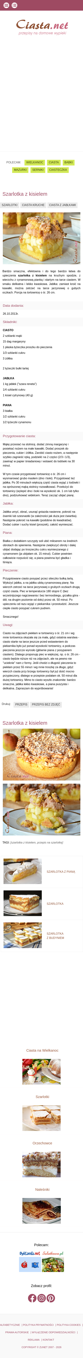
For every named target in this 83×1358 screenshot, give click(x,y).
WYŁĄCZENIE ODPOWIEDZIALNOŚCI (53, 1332)
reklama (34, 1339)
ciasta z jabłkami (62, 205)
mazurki (20, 169)
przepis (21, 704)
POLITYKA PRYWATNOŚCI (38, 1324)
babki (68, 162)
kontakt (48, 1339)
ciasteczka (58, 169)
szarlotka (55, 903)
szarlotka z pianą (61, 871)
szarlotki (9, 205)
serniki (38, 169)
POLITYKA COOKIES (69, 1324)
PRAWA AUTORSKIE (17, 1332)
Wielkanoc (34, 162)
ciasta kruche (33, 205)
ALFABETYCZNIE (10, 1324)
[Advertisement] (41, 108)
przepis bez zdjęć (46, 704)
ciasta (54, 162)
